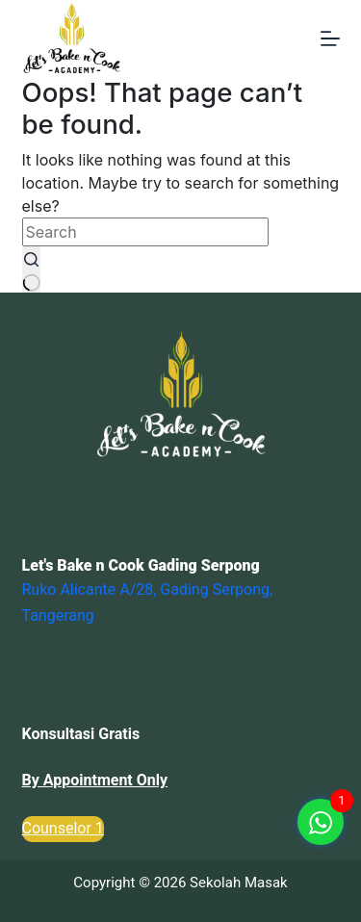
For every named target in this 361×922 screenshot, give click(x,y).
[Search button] (31, 269)
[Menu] (330, 38)
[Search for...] (145, 232)
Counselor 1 (63, 828)
